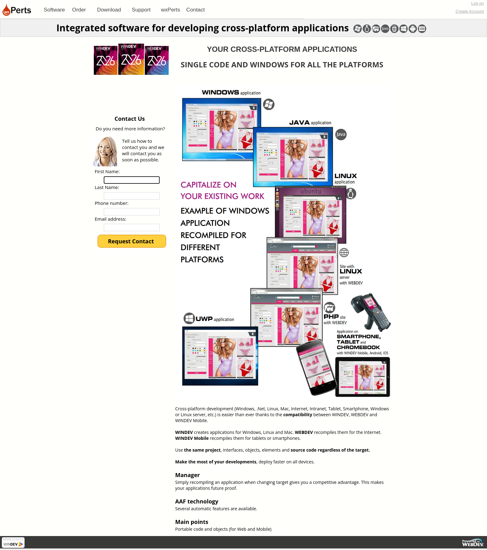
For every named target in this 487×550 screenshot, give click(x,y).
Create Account (470, 11)
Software (54, 10)
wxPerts (170, 10)
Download (109, 10)
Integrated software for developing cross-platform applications (202, 27)
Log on (477, 3)
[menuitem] (54, 9)
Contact (195, 10)
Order (79, 10)
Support (141, 10)
